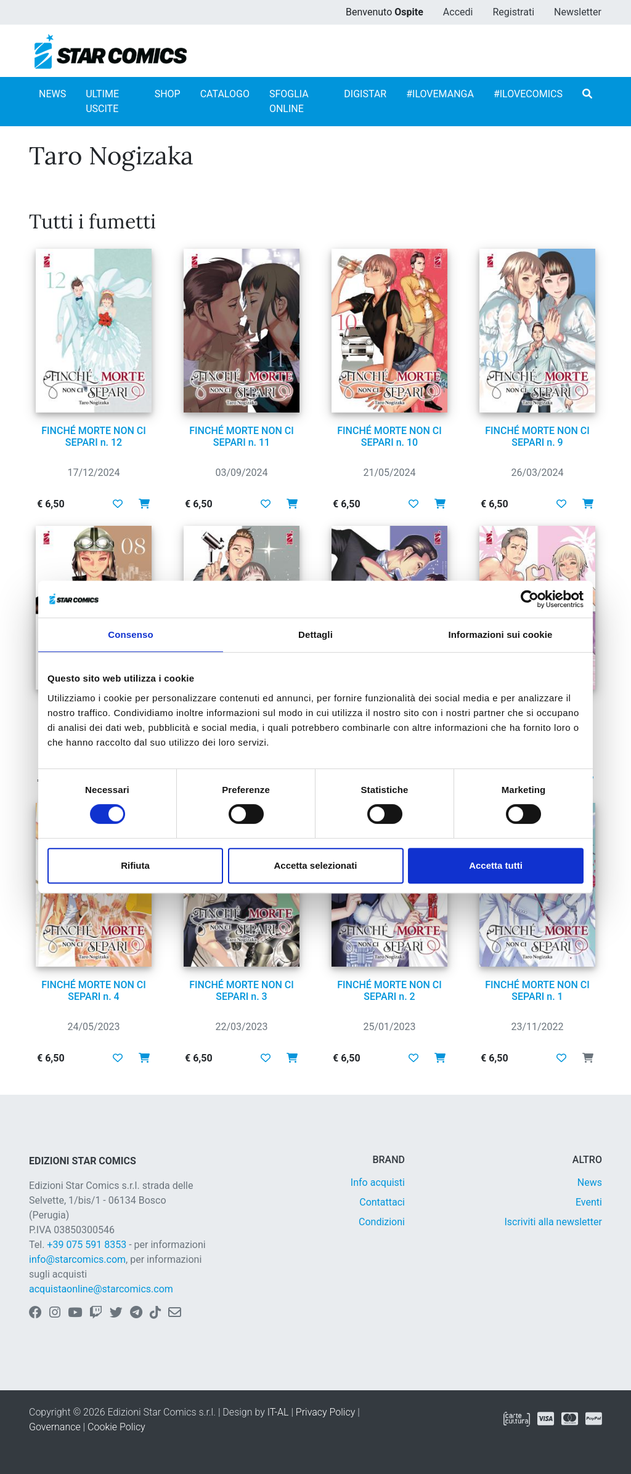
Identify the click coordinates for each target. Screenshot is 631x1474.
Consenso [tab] (130, 634)
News (589, 1182)
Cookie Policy (116, 1427)
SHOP (168, 94)
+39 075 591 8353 (86, 1244)
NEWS (52, 94)
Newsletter (577, 12)
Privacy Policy (325, 1412)
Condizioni (382, 1222)
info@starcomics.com (77, 1259)
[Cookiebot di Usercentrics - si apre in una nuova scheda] (530, 599)
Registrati (513, 12)
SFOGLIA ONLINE (289, 101)
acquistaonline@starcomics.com (101, 1289)
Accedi (458, 12)
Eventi (589, 1202)
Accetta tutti (496, 865)
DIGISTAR (365, 94)
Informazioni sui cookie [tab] (501, 634)
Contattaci (382, 1202)
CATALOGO (225, 94)
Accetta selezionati (315, 865)
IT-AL (278, 1412)
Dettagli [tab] (315, 634)
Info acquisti (378, 1182)
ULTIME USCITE (102, 101)
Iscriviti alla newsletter (553, 1222)
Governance (55, 1427)
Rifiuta (135, 865)
